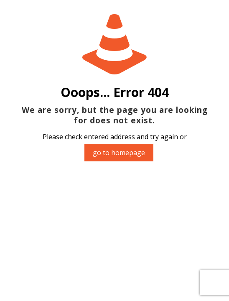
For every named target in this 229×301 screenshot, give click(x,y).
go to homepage (119, 152)
